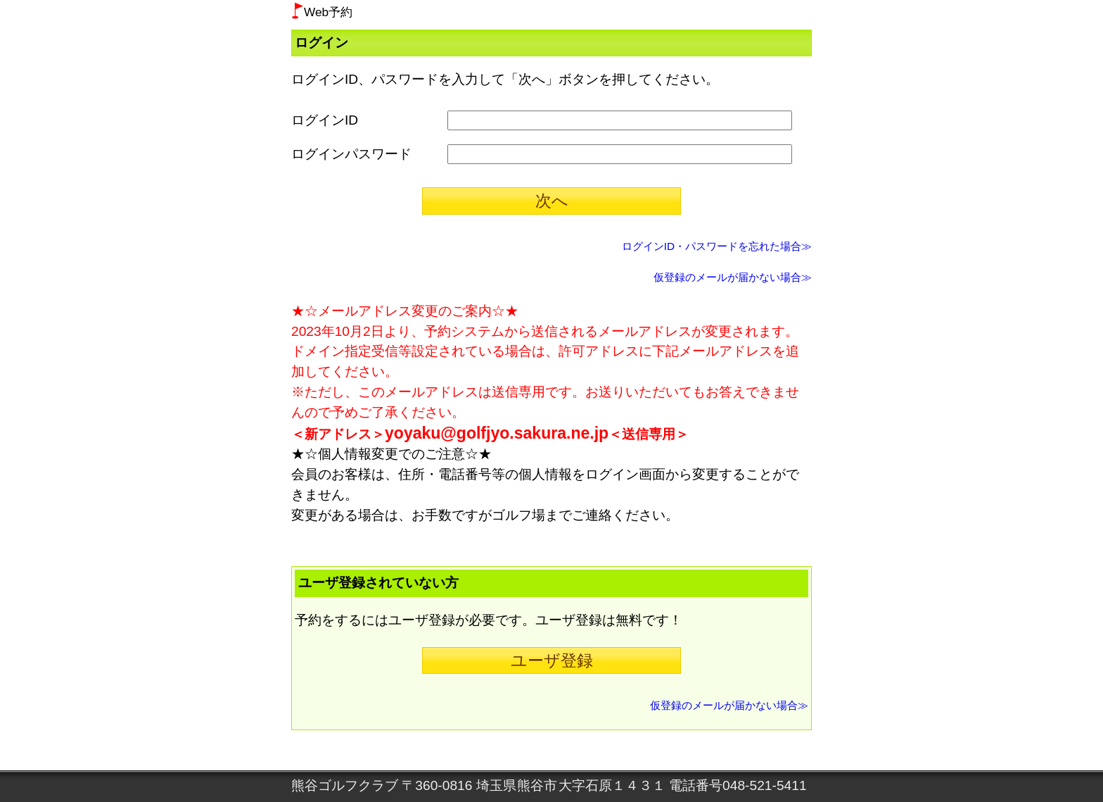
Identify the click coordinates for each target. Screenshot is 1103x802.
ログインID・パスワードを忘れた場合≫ (717, 246)
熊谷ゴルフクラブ (344, 785)
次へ (551, 201)
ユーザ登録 (552, 660)
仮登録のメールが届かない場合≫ (732, 277)
